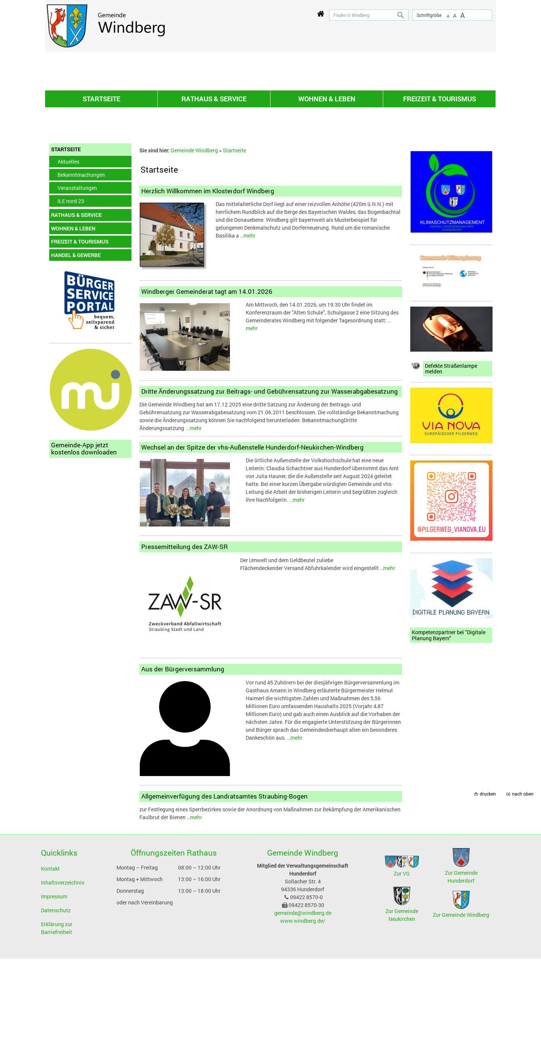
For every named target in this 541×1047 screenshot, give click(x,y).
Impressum (54, 984)
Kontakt (50, 956)
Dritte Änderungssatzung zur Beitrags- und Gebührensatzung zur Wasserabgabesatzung (269, 479)
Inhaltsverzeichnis (62, 970)
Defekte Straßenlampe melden (451, 456)
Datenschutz (56, 998)
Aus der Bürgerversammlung (182, 757)
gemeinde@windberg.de (302, 1001)
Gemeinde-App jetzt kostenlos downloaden (84, 537)
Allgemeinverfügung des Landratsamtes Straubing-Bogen (224, 884)
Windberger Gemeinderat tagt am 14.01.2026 (206, 379)
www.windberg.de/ (302, 1008)
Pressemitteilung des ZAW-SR (184, 634)
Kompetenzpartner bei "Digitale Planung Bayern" (448, 723)
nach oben (522, 882)
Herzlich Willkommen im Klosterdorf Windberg (207, 279)
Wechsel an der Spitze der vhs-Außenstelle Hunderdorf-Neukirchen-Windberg (252, 535)
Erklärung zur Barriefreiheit (57, 1016)
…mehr (247, 323)
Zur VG (402, 961)
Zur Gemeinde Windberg (461, 1002)
